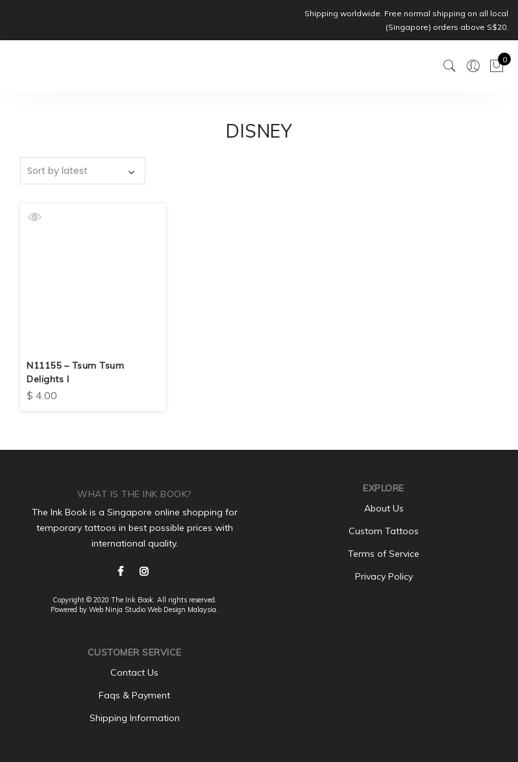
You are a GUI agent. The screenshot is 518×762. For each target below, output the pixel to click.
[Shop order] (83, 171)
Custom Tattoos (384, 529)
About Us (384, 507)
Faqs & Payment (134, 694)
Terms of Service (383, 552)
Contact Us (134, 671)
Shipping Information (135, 716)
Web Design (166, 608)
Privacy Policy (384, 575)
